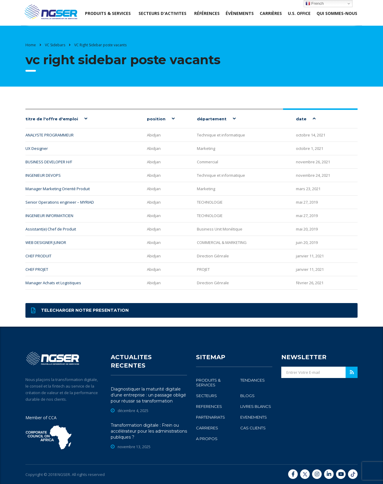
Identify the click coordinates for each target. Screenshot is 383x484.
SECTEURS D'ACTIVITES (162, 13)
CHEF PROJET (36, 269)
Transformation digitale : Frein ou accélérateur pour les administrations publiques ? (149, 431)
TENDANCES (252, 380)
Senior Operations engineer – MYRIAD (59, 202)
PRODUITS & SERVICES (208, 382)
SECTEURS (206, 395)
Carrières (271, 13)
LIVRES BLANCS (255, 406)
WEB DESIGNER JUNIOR (45, 242)
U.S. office (299, 13)
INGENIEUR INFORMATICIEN (49, 215)
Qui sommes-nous (337, 13)
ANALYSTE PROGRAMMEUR (49, 135)
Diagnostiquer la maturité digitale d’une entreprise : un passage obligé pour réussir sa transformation (148, 395)
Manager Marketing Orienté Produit (57, 188)
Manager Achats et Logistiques (53, 282)
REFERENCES (209, 406)
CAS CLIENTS (253, 427)
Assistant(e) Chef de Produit (50, 229)
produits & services (108, 13)
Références (207, 13)
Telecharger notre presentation (80, 310)
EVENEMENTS (253, 417)
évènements (240, 13)
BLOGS (247, 395)
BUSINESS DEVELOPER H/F (48, 162)
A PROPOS (207, 438)
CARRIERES (207, 427)
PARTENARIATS (210, 417)
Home (30, 44)
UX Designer (36, 148)
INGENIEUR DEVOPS (43, 175)
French (315, 3)
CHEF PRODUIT (38, 256)
